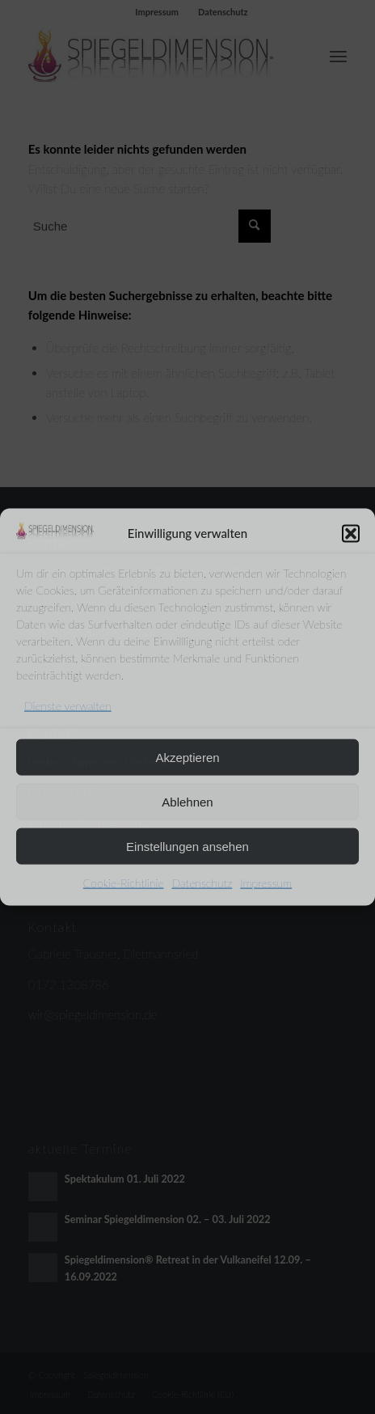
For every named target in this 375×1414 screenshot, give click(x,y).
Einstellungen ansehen (187, 846)
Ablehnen (187, 801)
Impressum (266, 883)
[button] (351, 533)
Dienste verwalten (68, 706)
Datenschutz (202, 883)
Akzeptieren (187, 757)
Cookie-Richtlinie (123, 883)
